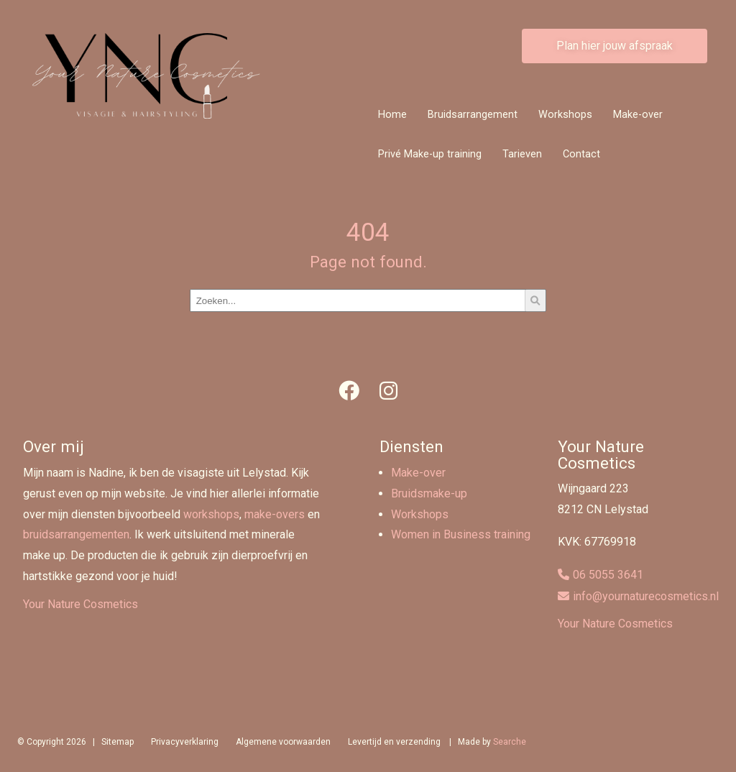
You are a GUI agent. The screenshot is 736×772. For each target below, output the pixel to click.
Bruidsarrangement (473, 115)
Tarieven (522, 154)
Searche (509, 742)
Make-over (638, 115)
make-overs (274, 514)
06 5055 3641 (608, 575)
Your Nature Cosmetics (80, 604)
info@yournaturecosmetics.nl (646, 596)
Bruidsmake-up (429, 493)
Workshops (565, 115)
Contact (581, 154)
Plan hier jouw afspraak (614, 45)
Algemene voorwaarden (283, 742)
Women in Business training (460, 534)
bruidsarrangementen (76, 534)
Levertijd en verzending (394, 742)
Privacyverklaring (184, 742)
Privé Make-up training (430, 154)
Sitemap (117, 742)
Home (392, 115)
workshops (211, 514)
